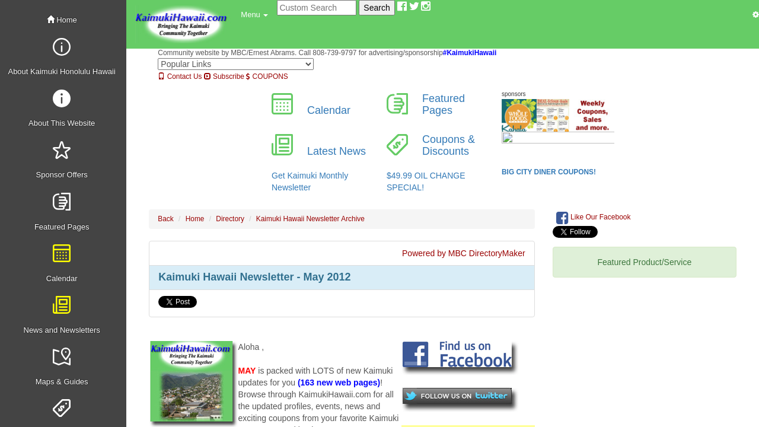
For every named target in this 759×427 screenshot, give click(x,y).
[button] (254, 15)
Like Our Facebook (593, 218)
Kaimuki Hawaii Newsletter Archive (310, 219)
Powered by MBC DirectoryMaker (463, 253)
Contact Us (180, 76)
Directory (230, 219)
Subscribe (224, 76)
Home (62, 19)
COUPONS (267, 76)
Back (165, 219)
